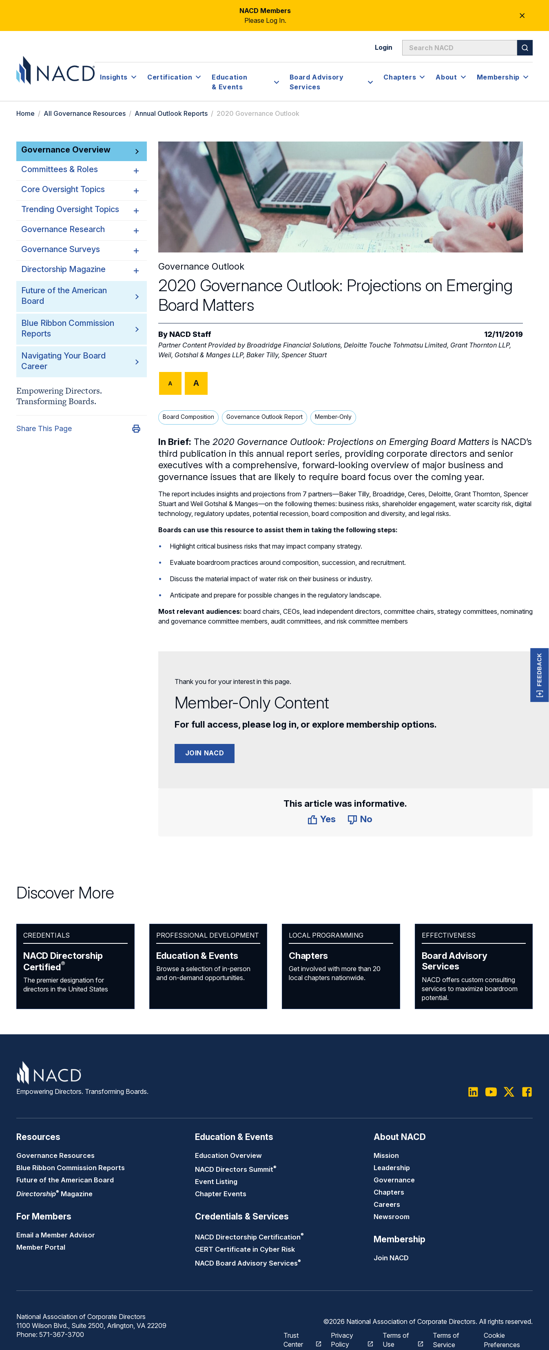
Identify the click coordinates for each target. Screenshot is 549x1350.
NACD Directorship (63, 961)
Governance (394, 1180)
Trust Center (297, 1339)
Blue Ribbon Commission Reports (70, 1168)
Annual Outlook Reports (171, 113)
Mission (386, 1155)
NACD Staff (190, 334)
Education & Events (197, 955)
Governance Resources (55, 1155)
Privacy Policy (347, 1339)
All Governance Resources (85, 113)
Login (383, 47)
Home (25, 113)
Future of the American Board (65, 1180)
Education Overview (228, 1155)
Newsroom (392, 1217)
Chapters (308, 955)
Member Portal (40, 1247)
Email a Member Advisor (55, 1235)
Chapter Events (220, 1194)
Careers (387, 1204)
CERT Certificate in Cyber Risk (245, 1249)
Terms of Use (398, 1339)
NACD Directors (236, 1169)
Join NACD (204, 753)
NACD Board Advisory (248, 1263)
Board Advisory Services (454, 961)
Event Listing (216, 1181)
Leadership (392, 1168)
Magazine (54, 1194)
